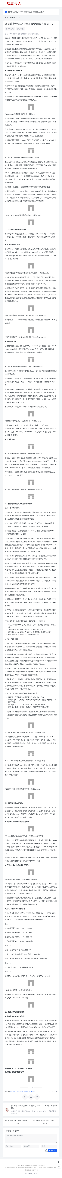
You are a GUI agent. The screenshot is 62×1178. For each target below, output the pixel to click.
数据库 (32, 1092)
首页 (6, 18)
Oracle (20, 1092)
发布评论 (52, 1150)
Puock (35, 1174)
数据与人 (34, 1106)
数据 (26, 1092)
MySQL (12, 18)
